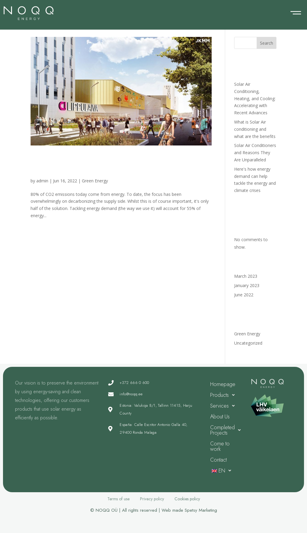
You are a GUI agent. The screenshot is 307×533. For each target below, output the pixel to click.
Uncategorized (248, 343)
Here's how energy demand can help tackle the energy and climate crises (116, 164)
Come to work (220, 446)
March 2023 (245, 276)
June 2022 (243, 295)
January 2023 (246, 285)
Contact (218, 460)
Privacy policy (152, 499)
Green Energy (95, 181)
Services (224, 405)
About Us (220, 417)
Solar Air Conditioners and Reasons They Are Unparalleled (255, 152)
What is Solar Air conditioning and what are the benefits (255, 129)
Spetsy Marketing (201, 510)
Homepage (222, 384)
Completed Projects (226, 430)
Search (266, 43)
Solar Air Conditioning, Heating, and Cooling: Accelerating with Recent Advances (255, 98)
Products (224, 395)
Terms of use (118, 499)
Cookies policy (187, 499)
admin (42, 181)
